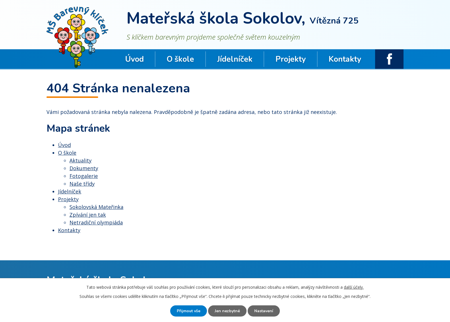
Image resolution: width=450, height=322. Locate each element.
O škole (180, 59)
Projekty (291, 59)
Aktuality (80, 160)
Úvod (134, 59)
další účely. (354, 287)
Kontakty (345, 59)
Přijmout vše (188, 311)
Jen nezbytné (227, 311)
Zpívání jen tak (87, 214)
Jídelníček (235, 59)
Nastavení (263, 311)
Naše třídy (82, 183)
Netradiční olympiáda (96, 222)
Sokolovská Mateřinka (96, 206)
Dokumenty (83, 168)
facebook (389, 59)
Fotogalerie (83, 175)
